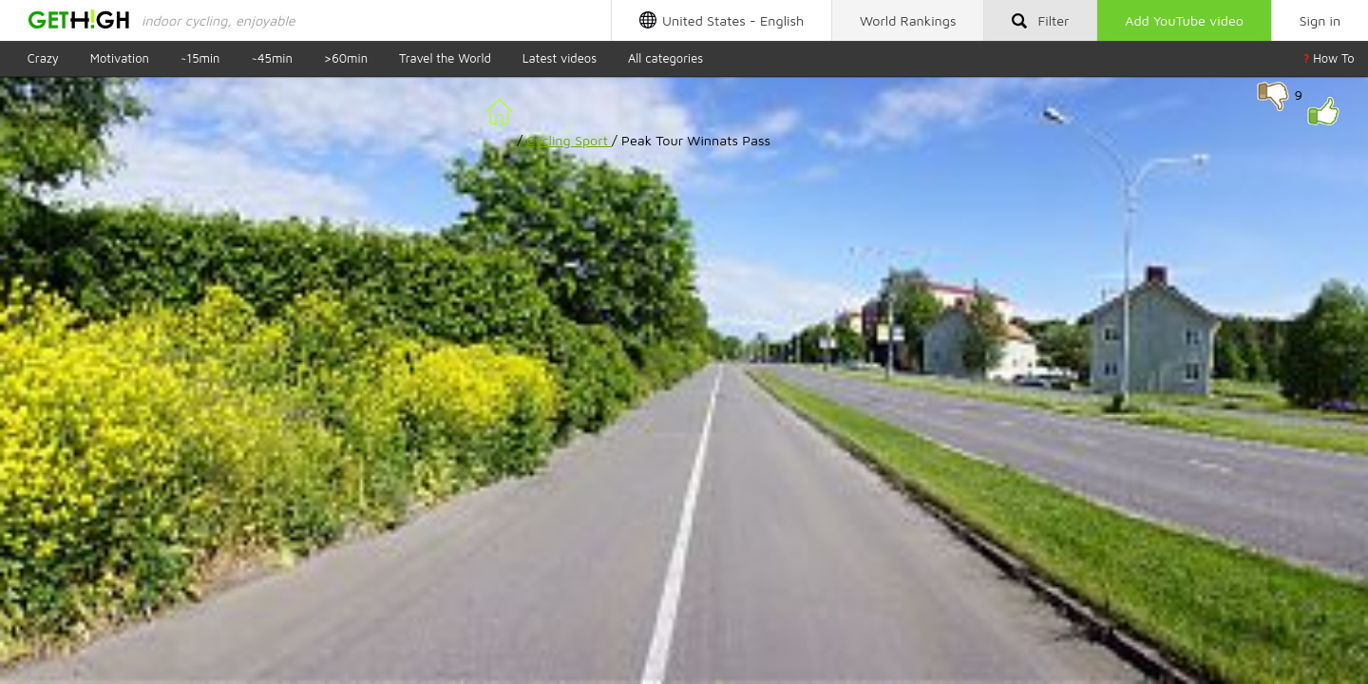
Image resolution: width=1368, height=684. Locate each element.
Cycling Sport (569, 140)
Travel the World (445, 58)
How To (1329, 58)
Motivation (119, 58)
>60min (346, 58)
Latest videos (559, 58)
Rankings (908, 20)
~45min (271, 58)
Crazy (43, 58)
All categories (665, 58)
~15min (200, 58)
